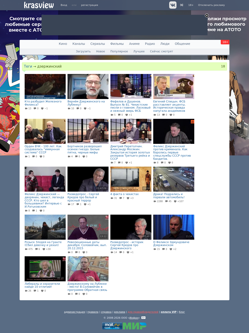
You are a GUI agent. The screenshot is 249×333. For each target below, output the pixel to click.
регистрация (89, 5)
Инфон (134, 317)
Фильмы (117, 44)
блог (182, 311)
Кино (63, 44)
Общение (182, 44)
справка (106, 311)
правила (92, 311)
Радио (150, 44)
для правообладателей (143, 311)
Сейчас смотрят (161, 51)
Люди (164, 44)
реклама (119, 311)
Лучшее (139, 51)
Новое (100, 51)
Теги (28, 66)
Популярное (119, 51)
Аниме (134, 44)
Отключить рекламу (211, 5)
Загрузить (83, 51)
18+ (191, 5)
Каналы (79, 44)
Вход (64, 5)
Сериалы (97, 44)
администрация (74, 311)
